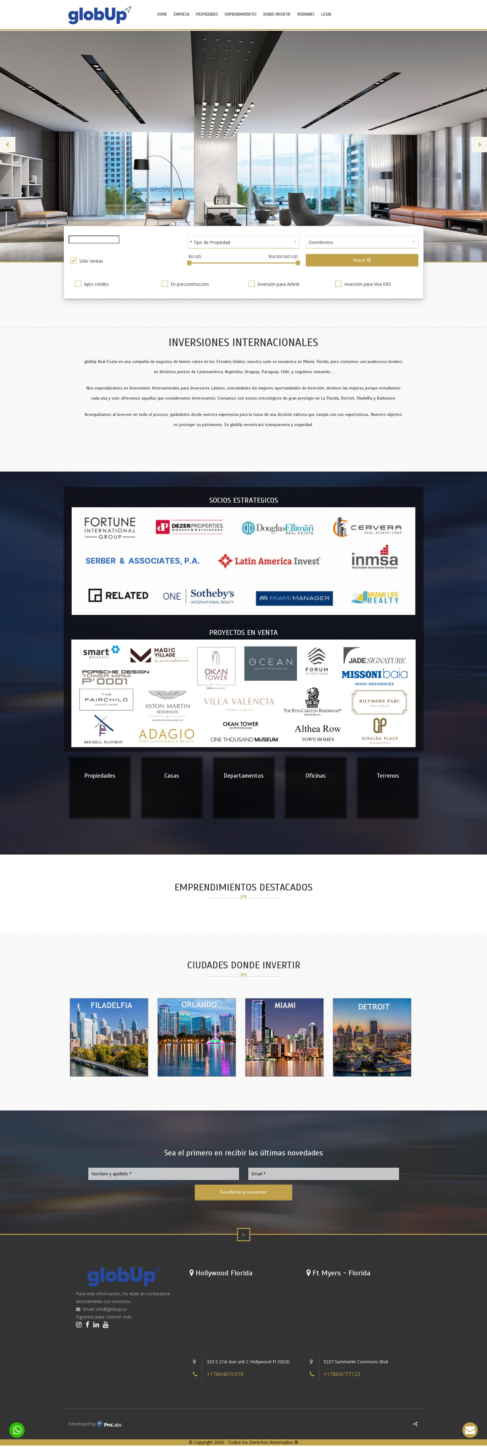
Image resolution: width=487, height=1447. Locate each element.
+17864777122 (342, 1375)
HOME (162, 14)
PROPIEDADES (207, 14)
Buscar (362, 259)
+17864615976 (225, 1375)
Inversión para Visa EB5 (363, 284)
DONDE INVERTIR (276, 14)
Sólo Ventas (86, 261)
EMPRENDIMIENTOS (241, 14)
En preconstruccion (185, 284)
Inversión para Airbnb (274, 284)
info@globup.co (111, 1310)
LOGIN (326, 14)
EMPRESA (181, 14)
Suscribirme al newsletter (243, 1193)
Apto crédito (92, 284)
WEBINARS (305, 14)
